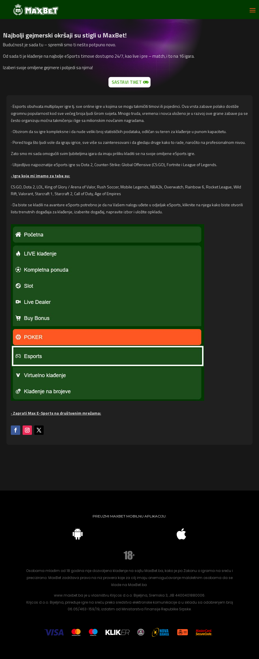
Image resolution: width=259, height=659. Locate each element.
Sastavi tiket (126, 82)
